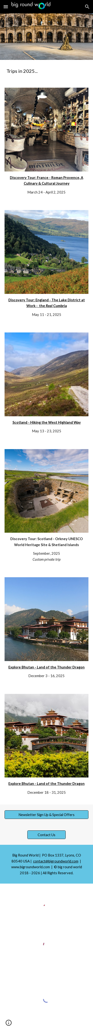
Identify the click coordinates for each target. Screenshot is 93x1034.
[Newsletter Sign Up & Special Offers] (46, 814)
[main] (46, 71)
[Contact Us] (47, 834)
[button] (6, 6)
